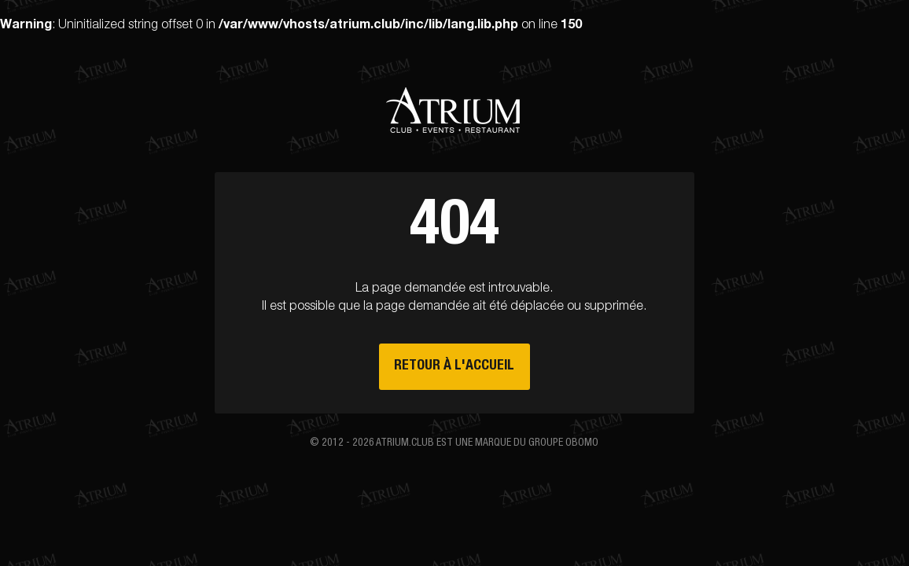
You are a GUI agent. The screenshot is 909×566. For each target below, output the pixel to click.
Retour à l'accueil (454, 366)
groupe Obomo (563, 443)
